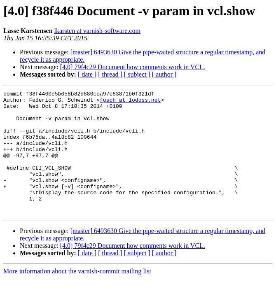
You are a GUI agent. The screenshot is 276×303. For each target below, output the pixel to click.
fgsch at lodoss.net (130, 102)
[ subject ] (137, 74)
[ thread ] (110, 74)
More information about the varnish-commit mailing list (77, 295)
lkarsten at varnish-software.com (97, 30)
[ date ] (87, 74)
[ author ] (164, 74)
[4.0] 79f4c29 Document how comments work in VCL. (132, 66)
